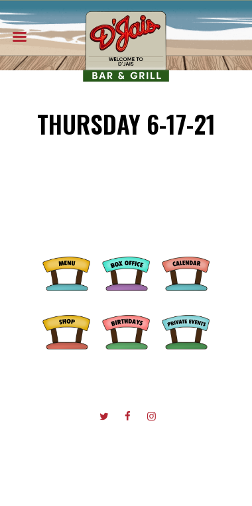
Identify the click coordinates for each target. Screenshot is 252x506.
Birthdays (126, 330)
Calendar (185, 271)
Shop (66, 330)
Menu (66, 271)
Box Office (126, 271)
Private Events (185, 330)
